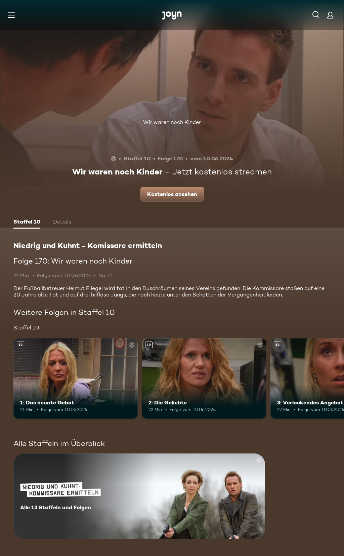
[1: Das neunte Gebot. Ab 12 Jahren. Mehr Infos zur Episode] (75, 378)
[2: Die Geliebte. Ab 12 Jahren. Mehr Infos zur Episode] (204, 378)
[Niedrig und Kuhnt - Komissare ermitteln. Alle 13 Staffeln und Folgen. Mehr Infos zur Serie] (139, 496)
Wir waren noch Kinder (172, 122)
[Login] (330, 15)
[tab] (27, 222)
